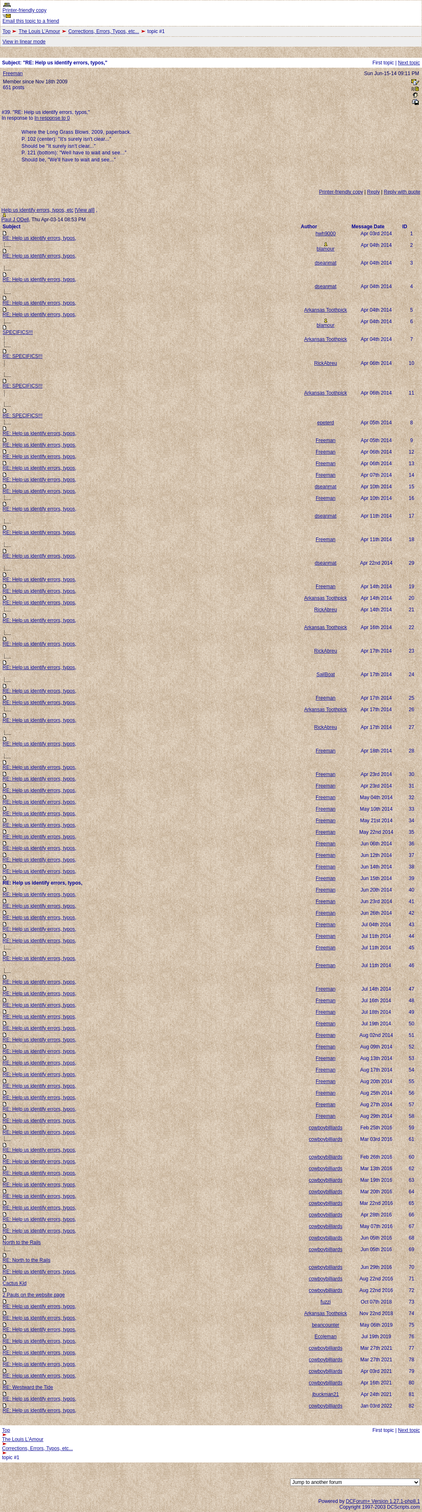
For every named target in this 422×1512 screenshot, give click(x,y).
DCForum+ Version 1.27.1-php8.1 (383, 1501)
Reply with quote (402, 192)
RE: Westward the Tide (27, 1387)
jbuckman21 (325, 1394)
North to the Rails (21, 1242)
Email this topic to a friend (30, 21)
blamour (325, 249)
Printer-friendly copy (24, 10)
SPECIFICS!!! (17, 332)
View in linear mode (24, 42)
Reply (373, 192)
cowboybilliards (325, 1128)
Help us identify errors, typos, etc (37, 210)
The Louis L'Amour (39, 31)
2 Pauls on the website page (33, 1295)
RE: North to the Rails (26, 1260)
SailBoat (325, 674)
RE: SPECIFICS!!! (22, 356)
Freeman (13, 73)
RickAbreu (325, 363)
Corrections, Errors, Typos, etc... (103, 31)
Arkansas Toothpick (325, 310)
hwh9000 (326, 234)
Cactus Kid (14, 1283)
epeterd (325, 423)
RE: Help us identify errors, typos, (39, 238)
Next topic (409, 63)
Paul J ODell (15, 219)
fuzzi (326, 1302)
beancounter (326, 1325)
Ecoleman (325, 1336)
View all (84, 210)
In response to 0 (52, 118)
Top (6, 31)
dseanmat (326, 263)
